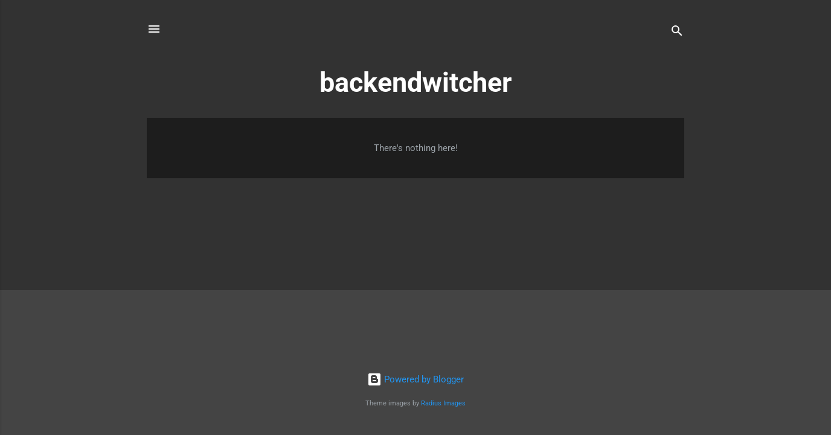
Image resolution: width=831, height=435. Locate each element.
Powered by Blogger (415, 379)
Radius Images (443, 403)
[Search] (677, 32)
